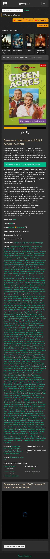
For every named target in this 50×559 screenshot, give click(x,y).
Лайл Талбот (13, 323)
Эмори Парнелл (9, 330)
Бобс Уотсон (37, 418)
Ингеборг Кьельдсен (11, 377)
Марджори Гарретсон (31, 406)
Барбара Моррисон (21, 352)
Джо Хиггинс (14, 325)
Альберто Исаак (15, 438)
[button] (11, 476)
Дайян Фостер (21, 409)
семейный (21, 227)
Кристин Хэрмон (29, 415)
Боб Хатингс (39, 273)
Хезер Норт (14, 246)
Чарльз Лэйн (32, 307)
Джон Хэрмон (8, 314)
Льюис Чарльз (9, 415)
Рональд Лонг (20, 330)
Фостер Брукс (25, 292)
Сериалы (32, 243)
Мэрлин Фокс (15, 453)
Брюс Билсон (8, 449)
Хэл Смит (29, 276)
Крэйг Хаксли (19, 357)
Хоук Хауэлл (39, 316)
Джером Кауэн (15, 260)
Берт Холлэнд (36, 429)
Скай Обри (15, 433)
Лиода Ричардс (18, 337)
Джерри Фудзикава (36, 328)
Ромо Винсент (23, 323)
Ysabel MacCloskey (35, 352)
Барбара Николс (18, 296)
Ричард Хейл (34, 292)
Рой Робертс (20, 253)
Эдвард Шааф (28, 418)
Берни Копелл (24, 269)
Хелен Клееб (37, 373)
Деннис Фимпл (36, 301)
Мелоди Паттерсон (29, 321)
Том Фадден (8, 298)
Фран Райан (41, 312)
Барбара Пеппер (16, 339)
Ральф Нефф (32, 382)
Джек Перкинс (14, 332)
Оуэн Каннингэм (30, 427)
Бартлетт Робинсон (39, 251)
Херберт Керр (27, 420)
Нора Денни (8, 296)
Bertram (41, 422)
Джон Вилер (16, 359)
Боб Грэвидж (15, 346)
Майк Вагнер (30, 361)
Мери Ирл (19, 393)
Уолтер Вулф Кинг (14, 310)
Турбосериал (24, 3)
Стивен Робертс (32, 325)
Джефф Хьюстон (38, 411)
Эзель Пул (26, 375)
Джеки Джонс (8, 406)
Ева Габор (25, 267)
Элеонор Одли (38, 294)
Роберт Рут (15, 391)
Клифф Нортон (9, 352)
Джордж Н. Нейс (39, 366)
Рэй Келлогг (15, 446)
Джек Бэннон (17, 249)
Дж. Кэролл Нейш (36, 310)
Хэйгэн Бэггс (34, 348)
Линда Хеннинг (32, 409)
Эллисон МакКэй (26, 388)
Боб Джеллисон (14, 348)
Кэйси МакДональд (15, 420)
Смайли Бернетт (33, 391)
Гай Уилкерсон (9, 283)
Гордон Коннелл (26, 411)
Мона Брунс (21, 402)
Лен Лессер (27, 278)
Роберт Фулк (29, 357)
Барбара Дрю (28, 413)
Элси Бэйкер (23, 433)
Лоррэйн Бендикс (17, 404)
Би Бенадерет (21, 276)
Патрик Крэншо (35, 271)
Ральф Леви (12, 451)
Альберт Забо (18, 413)
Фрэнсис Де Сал (23, 370)
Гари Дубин (13, 386)
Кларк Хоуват (22, 382)
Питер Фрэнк (18, 406)
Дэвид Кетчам (34, 269)
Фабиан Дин (8, 397)
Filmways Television (16, 457)
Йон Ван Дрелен (31, 314)
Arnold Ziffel (39, 440)
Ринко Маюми (26, 438)
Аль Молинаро (27, 397)
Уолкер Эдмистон (15, 321)
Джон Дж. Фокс (29, 283)
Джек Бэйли (32, 312)
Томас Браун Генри (16, 334)
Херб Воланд (36, 343)
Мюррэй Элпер (31, 330)
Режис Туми (25, 310)
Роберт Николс (22, 303)
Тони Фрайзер (20, 400)
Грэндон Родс (22, 312)
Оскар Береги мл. (23, 368)
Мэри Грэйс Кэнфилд (16, 262)
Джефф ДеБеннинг (19, 424)
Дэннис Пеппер (38, 397)
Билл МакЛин (40, 355)
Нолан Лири (29, 341)
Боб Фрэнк (27, 319)
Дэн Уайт (23, 325)
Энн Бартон (8, 301)
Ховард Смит (17, 298)
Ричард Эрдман (25, 289)
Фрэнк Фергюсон (28, 316)
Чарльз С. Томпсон (30, 404)
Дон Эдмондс (34, 370)
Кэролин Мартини (31, 422)
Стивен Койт (28, 255)
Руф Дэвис (23, 391)
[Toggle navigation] (44, 3)
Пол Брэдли (13, 312)
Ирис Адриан (8, 319)
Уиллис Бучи (26, 301)
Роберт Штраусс (9, 253)
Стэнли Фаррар (14, 395)
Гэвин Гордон (40, 296)
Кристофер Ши (39, 276)
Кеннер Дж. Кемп (19, 273)
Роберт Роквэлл (38, 264)
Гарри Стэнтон (34, 368)
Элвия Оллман (25, 271)
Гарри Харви (35, 375)
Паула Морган (40, 415)
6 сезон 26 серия (9, 466)
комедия (11, 227)
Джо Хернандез (25, 429)
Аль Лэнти (12, 402)
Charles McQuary (28, 440)
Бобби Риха (18, 415)
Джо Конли (12, 409)
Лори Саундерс (25, 395)
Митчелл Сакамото (18, 436)
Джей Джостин (34, 384)
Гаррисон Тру (38, 413)
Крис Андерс (17, 418)
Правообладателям (25, 556)
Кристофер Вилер (32, 436)
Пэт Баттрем (14, 271)
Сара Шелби (26, 343)
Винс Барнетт (27, 298)
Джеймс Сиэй (25, 332)
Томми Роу (24, 431)
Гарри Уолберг (27, 359)
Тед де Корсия (9, 255)
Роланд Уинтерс (12, 328)
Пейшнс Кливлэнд (32, 305)
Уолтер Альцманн (10, 368)
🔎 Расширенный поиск (11, 15)
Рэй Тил (36, 262)
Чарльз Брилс (21, 361)
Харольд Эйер (40, 283)
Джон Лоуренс (39, 255)
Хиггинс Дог (12, 440)
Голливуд (39, 243)
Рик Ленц (31, 303)
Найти (26, 10)
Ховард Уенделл (39, 253)
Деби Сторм (36, 319)
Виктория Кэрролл (24, 246)
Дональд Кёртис (19, 305)
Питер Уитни (28, 262)
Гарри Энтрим (31, 377)
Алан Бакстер (16, 251)
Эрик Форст (8, 359)
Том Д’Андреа (36, 395)
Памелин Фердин (29, 249)
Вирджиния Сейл (14, 411)
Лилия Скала (14, 287)
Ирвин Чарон (39, 303)
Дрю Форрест (37, 420)
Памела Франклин (15, 316)
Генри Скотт (25, 348)
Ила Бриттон (8, 424)
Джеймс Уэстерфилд (16, 264)
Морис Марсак (39, 341)
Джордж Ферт (34, 287)
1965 (14, 219)
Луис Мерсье (24, 364)
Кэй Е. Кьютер (8, 267)
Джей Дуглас (8, 418)
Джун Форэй (34, 267)
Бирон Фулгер (18, 319)
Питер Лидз (33, 323)
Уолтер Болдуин (15, 366)
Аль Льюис (18, 267)
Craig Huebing (13, 379)
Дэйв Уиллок (16, 301)
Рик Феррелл (40, 427)
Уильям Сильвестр (22, 285)
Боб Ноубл (33, 364)
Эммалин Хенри (38, 298)
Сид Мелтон (30, 280)
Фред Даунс (31, 424)
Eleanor (19, 440)
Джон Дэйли (18, 283)
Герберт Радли (28, 334)
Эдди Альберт (29, 258)
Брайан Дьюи (33, 433)
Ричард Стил (22, 386)
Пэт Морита (30, 273)
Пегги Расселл (33, 431)
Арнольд (22, 280)
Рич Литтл (28, 337)
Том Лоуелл (18, 278)
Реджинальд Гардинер (11, 289)
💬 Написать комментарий (14, 546)
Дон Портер (25, 260)
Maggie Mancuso (31, 400)
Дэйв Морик (36, 438)
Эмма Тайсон (8, 422)
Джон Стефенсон (10, 276)
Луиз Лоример (17, 343)
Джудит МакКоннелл (16, 294)
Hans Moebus (8, 337)
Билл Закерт (14, 350)
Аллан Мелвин (37, 246)
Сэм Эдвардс (24, 384)
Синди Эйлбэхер (31, 402)
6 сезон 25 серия (9, 471)
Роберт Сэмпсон (36, 260)
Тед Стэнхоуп (30, 355)
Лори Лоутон (14, 431)
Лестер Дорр (38, 334)
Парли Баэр (28, 264)
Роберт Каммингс (10, 303)
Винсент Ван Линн (25, 379)
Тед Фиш (7, 429)
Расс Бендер (12, 370)
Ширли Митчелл (33, 386)
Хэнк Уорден (8, 258)
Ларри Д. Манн (40, 280)
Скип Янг (11, 427)
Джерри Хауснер (9, 285)
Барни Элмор (8, 375)
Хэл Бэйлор (29, 253)
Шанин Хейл (17, 397)
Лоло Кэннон (19, 427)
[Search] (12, 10)
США (11, 223)
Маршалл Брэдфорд (17, 341)
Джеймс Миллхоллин (24, 373)
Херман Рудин (15, 364)
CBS (5, 459)
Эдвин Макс (36, 337)
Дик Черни (7, 343)
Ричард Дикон (18, 258)
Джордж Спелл (9, 357)
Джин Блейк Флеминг (26, 350)
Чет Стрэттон (25, 346)
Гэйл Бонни (12, 361)
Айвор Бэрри (8, 292)
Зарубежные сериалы (21, 243)
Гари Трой (13, 382)
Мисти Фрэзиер (19, 422)
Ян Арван (22, 377)
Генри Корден (8, 278)
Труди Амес (12, 373)
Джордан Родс (35, 285)
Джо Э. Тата (28, 294)
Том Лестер (35, 278)
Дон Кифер (14, 269)
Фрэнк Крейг (18, 375)
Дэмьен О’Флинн (27, 366)
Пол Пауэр (34, 332)
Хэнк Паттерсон (12, 280)
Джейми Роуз (8, 305)
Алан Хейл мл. (27, 251)
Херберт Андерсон (29, 339)
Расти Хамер (14, 429)
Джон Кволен (24, 287)
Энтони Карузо (30, 296)
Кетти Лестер (14, 384)
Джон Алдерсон (13, 307)
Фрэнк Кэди (8, 249)
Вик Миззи (7, 442)
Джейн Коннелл (40, 350)
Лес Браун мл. (8, 413)
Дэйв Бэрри (36, 359)
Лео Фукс (16, 292)
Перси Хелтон (19, 255)
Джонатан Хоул (19, 355)
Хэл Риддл (36, 379)
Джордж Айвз (8, 355)
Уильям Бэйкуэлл (38, 289)
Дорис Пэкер (35, 346)
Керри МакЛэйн (39, 357)
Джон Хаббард (24, 328)
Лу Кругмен (42, 404)
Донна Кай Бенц (19, 314)
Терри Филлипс (9, 400)
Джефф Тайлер (14, 388)
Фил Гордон (36, 388)
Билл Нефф (23, 307)
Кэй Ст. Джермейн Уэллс (32, 393)
